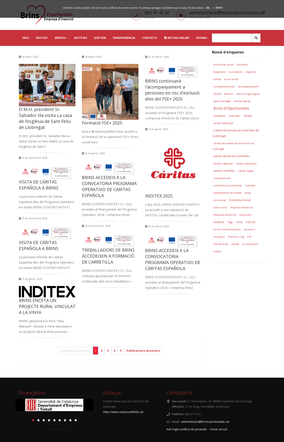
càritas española (223, 163)
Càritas (247, 116)
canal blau (234, 115)
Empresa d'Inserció (241, 207)
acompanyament (248, 86)
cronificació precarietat (227, 185)
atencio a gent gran (248, 93)
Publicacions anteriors (143, 351)
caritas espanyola (246, 163)
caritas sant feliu (224, 171)
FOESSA (250, 222)
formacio (249, 229)
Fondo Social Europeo (227, 229)
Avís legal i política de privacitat (186, 429)
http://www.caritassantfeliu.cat (123, 412)
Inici (25, 38)
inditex (217, 251)
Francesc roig (236, 236)
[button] (33, 420)
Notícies (80, 38)
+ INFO (218, 7)
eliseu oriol (220, 207)
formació (242, 64)
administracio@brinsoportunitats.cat (205, 422)
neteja (217, 79)
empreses (245, 214)
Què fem (100, 38)
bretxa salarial (242, 101)
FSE (249, 236)
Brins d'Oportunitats (231, 108)
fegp (230, 222)
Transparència (123, 38)
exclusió (219, 222)
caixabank (219, 115)
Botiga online (176, 38)
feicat (239, 222)
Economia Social (239, 200)
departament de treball (227, 192)
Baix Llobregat (222, 101)
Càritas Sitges (246, 170)
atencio (228, 93)
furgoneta (219, 71)
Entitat (42, 38)
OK (208, 7)
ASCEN (217, 93)
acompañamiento (224, 86)
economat (219, 200)
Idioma (201, 38)
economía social (223, 64)
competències (222, 178)
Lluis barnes (236, 71)
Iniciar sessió (218, 429)
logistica (251, 71)
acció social (231, 79)
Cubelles (250, 185)
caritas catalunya (223, 123)
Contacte (149, 38)
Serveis (60, 38)
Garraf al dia (220, 244)
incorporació (250, 244)
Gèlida (235, 244)
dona (248, 192)
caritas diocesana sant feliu (231, 156)
